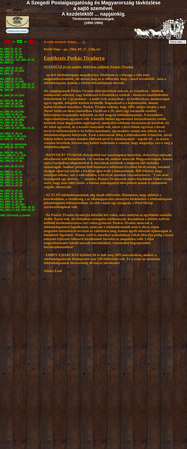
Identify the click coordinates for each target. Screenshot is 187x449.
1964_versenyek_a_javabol (15, 215)
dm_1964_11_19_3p (11, 182)
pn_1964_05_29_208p (12, 106)
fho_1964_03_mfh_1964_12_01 (17, 86)
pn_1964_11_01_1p (11, 171)
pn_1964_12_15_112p (12, 198)
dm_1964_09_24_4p (11, 160)
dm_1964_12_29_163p (12, 204)
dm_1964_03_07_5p (11, 78)
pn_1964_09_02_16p (11, 152)
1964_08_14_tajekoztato (13, 144)
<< (13, 41)
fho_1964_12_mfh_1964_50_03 (17, 209)
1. (84, 42)
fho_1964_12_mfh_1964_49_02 (17, 206)
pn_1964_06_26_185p (12, 119)
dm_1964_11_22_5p (11, 185)
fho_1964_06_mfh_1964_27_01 (17, 127)
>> (25, 41)
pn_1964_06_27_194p (12, 125)
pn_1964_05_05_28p (11, 100)
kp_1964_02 (6, 73)
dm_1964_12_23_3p (11, 201)
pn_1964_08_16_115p (12, 146)
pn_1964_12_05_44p (11, 193)
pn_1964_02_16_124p (12, 70)
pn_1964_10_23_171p (12, 166)
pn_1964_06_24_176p (12, 111)
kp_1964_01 (6, 62)
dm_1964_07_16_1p (11, 133)
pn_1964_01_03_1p (11, 48)
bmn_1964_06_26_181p (13, 116)
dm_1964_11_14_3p (11, 179)
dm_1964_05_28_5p (11, 103)
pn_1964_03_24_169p (12, 81)
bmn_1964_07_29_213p (13, 136)
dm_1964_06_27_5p (11, 122)
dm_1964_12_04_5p (11, 190)
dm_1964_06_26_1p (11, 114)
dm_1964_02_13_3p (11, 67)
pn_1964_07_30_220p (12, 138)
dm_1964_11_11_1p (11, 176)
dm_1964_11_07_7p (11, 174)
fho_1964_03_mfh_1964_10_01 (17, 84)
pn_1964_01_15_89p (11, 56)
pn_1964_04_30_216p (12, 95)
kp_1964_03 (6, 89)
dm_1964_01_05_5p (11, 54)
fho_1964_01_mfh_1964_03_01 (17, 59)
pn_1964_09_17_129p (12, 157)
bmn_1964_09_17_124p (13, 155)
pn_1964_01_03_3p (11, 51)
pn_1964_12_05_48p (11, 196)
